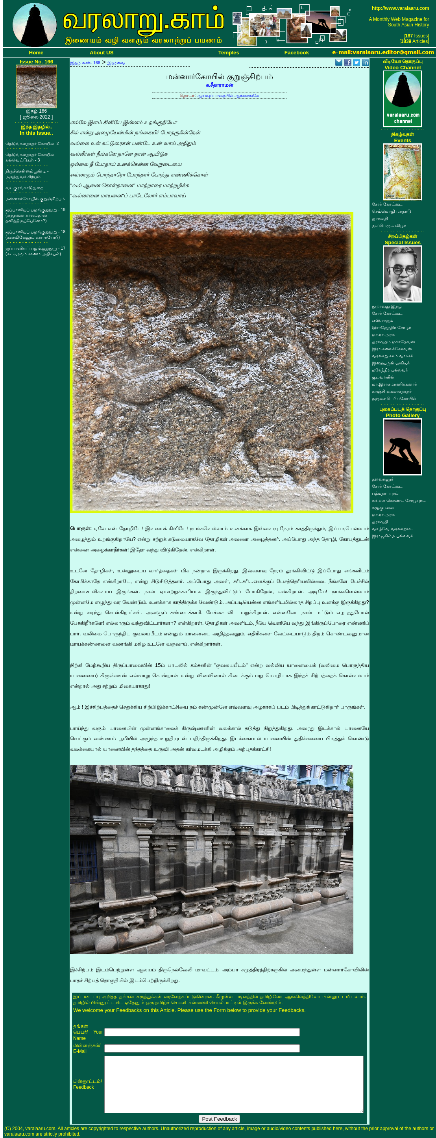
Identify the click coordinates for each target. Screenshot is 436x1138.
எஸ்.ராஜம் (382, 320)
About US (102, 53)
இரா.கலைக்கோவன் (392, 348)
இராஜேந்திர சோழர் (391, 327)
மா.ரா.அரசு (383, 334)
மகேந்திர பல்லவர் (390, 370)
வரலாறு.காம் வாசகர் (392, 355)
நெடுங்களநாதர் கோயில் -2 (32, 143)
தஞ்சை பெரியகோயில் (394, 398)
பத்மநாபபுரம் (385, 493)
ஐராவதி (380, 218)
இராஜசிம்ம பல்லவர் (392, 535)
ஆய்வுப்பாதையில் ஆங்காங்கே (228, 95)
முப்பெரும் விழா (389, 225)
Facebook (297, 53)
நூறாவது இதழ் (387, 306)
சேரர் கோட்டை (387, 204)
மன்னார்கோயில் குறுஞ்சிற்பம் (35, 198)
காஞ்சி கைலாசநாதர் (392, 391)
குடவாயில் (383, 377)
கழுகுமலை (383, 507)
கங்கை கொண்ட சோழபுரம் (399, 500)
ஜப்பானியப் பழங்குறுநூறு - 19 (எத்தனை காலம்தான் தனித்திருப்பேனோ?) (35, 215)
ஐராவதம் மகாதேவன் (393, 341)
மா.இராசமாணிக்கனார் (394, 384)
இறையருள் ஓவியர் (391, 362)
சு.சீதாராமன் (220, 85)
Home (36, 53)
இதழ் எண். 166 (85, 62)
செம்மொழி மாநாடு (391, 211)
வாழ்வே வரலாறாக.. (393, 528)
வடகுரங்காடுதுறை (24, 187)
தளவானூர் (383, 479)
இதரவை (116, 62)
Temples (228, 53)
